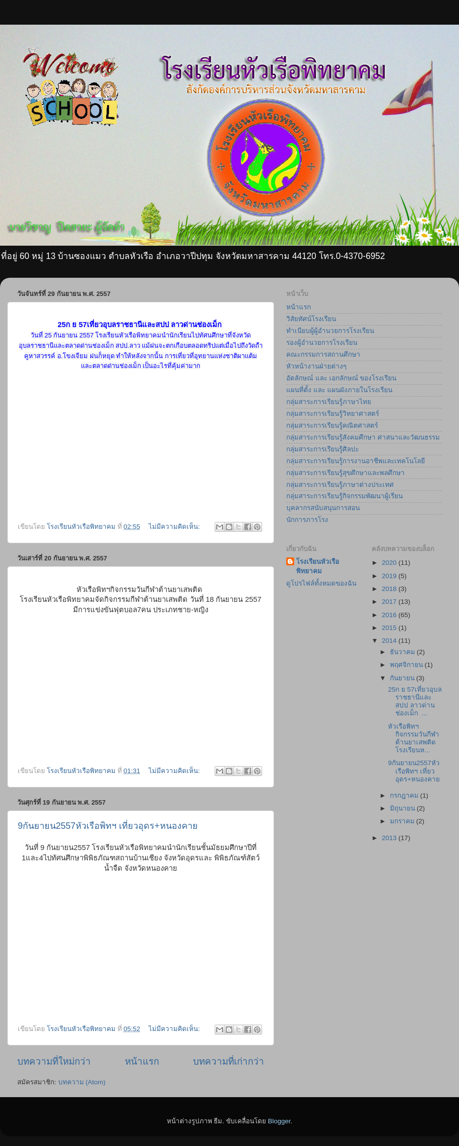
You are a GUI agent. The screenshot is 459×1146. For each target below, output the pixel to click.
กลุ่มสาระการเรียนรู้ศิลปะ (322, 449)
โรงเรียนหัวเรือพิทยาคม (317, 566)
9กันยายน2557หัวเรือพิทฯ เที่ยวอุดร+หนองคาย (108, 826)
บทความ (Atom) (82, 1082)
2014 (390, 640)
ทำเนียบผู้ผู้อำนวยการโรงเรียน (330, 330)
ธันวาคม (403, 652)
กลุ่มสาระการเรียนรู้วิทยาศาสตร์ (332, 413)
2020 (390, 562)
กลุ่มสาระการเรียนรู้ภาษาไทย (328, 402)
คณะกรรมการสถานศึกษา (323, 354)
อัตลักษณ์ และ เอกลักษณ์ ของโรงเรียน (341, 378)
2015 (390, 627)
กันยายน (403, 678)
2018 (390, 588)
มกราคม (403, 821)
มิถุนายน (403, 808)
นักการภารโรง (307, 519)
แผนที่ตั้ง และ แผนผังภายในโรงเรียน (339, 390)
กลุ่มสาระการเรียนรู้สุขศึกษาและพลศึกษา (345, 473)
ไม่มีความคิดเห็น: (175, 526)
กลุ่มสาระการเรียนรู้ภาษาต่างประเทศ (340, 484)
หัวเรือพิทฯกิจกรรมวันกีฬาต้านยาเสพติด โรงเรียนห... (413, 738)
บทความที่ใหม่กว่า (54, 1061)
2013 (390, 838)
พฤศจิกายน (407, 664)
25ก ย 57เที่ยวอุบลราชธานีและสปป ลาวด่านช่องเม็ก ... (415, 701)
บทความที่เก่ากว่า (228, 1061)
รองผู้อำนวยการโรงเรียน (321, 342)
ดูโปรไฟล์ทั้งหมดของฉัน (321, 583)
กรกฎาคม (405, 795)
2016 (390, 615)
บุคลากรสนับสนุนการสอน (323, 508)
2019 (390, 576)
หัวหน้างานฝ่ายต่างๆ (316, 366)
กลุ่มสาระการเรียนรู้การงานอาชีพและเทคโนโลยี (355, 461)
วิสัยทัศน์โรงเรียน (311, 319)
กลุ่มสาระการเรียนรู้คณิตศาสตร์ (332, 425)
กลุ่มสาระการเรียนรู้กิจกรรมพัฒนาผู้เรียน (344, 496)
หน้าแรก (142, 1061)
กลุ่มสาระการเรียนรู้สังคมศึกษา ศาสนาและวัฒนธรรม (363, 437)
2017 (390, 601)
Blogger (279, 1121)
